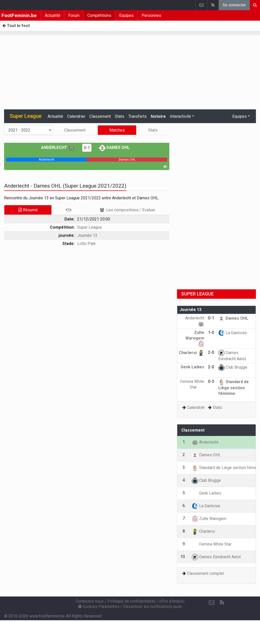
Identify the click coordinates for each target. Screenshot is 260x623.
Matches (117, 130)
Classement (100, 116)
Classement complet (205, 573)
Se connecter (234, 5)
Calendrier (76, 116)
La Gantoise (232, 332)
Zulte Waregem (194, 338)
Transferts (137, 116)
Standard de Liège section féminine (233, 387)
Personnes (151, 15)
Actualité (52, 15)
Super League (89, 227)
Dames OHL (114, 147)
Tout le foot (16, 25)
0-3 (211, 381)
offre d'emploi (171, 601)
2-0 (211, 352)
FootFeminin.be (19, 15)
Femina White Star (211, 544)
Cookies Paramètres (98, 606)
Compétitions (99, 15)
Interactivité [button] (180, 116)
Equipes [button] (239, 116)
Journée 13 (87, 235)
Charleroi (191, 352)
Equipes (126, 15)
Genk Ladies (206, 493)
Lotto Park (86, 243)
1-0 (211, 332)
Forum (73, 15)
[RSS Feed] (222, 603)
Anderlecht (58, 147)
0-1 (87, 147)
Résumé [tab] (28, 209)
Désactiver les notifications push (152, 606)
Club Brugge (232, 367)
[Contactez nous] (212, 603)
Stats (119, 116)
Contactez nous (90, 601)
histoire (158, 116)
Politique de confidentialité (131, 601)
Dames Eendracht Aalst (216, 556)
